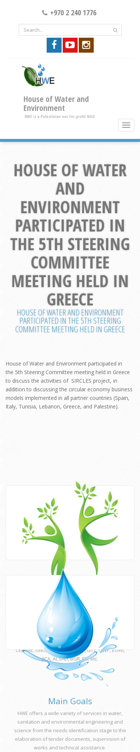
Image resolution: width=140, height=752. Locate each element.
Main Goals (70, 700)
